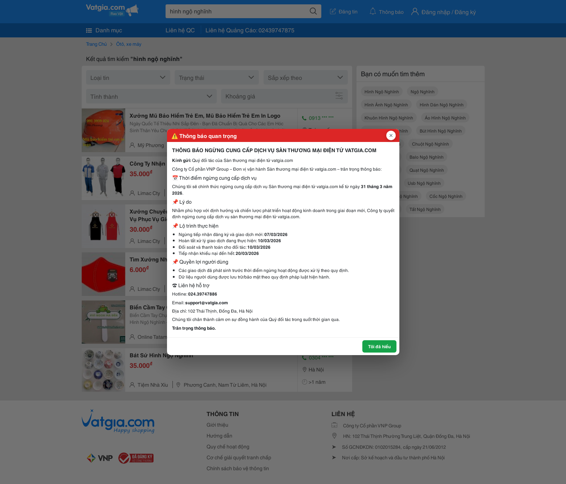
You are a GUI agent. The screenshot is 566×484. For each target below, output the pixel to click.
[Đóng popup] (391, 135)
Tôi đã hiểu (379, 346)
